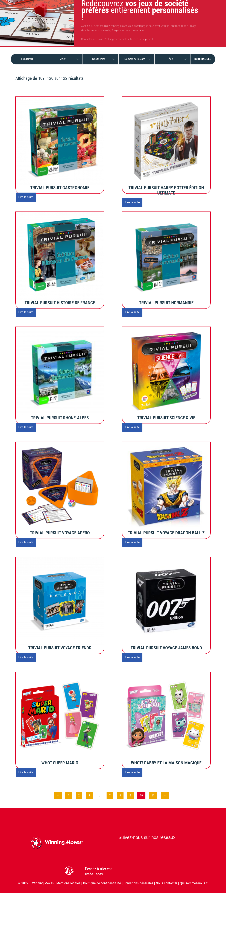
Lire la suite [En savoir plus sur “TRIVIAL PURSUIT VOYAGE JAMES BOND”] (132, 657)
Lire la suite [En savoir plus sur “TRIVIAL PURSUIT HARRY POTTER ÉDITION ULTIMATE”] (132, 202)
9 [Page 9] (130, 795)
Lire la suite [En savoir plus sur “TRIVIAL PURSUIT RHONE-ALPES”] (25, 427)
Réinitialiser (202, 59)
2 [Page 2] (79, 795)
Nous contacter (166, 883)
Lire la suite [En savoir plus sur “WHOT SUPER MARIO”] (25, 772)
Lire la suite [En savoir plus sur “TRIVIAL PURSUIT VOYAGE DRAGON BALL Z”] (132, 542)
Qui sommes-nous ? (194, 883)
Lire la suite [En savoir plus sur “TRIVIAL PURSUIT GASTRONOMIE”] (25, 197)
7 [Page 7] (110, 795)
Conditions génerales (138, 883)
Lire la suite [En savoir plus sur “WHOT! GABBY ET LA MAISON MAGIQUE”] (132, 772)
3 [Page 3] (89, 795)
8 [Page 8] (120, 795)
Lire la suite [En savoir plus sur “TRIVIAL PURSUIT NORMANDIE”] (132, 312)
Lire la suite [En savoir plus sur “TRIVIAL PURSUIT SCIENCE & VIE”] (132, 427)
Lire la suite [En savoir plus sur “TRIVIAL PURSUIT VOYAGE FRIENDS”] (25, 657)
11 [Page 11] (153, 795)
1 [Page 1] (68, 795)
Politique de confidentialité (102, 883)
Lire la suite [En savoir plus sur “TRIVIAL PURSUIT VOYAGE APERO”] (25, 542)
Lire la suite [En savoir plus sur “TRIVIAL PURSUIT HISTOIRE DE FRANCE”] (25, 312)
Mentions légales (68, 883)
